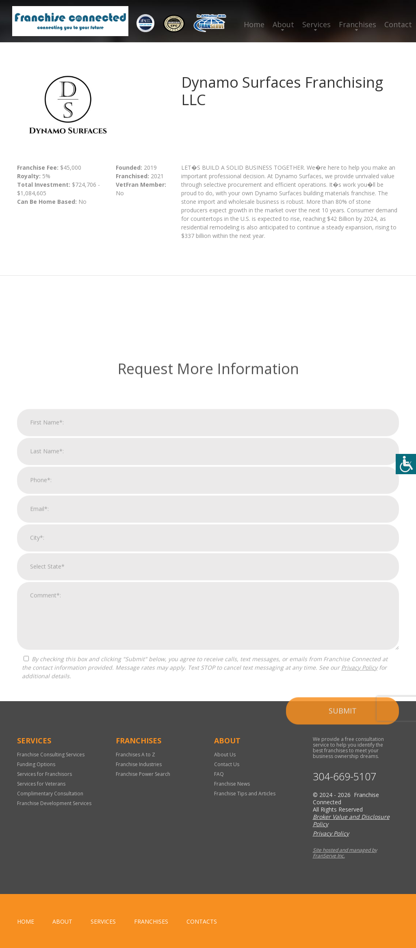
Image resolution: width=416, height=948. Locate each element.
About (283, 24)
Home (254, 24)
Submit (343, 872)
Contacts (201, 921)
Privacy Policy (359, 828)
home (25, 921)
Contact (398, 24)
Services (316, 24)
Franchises (357, 24)
